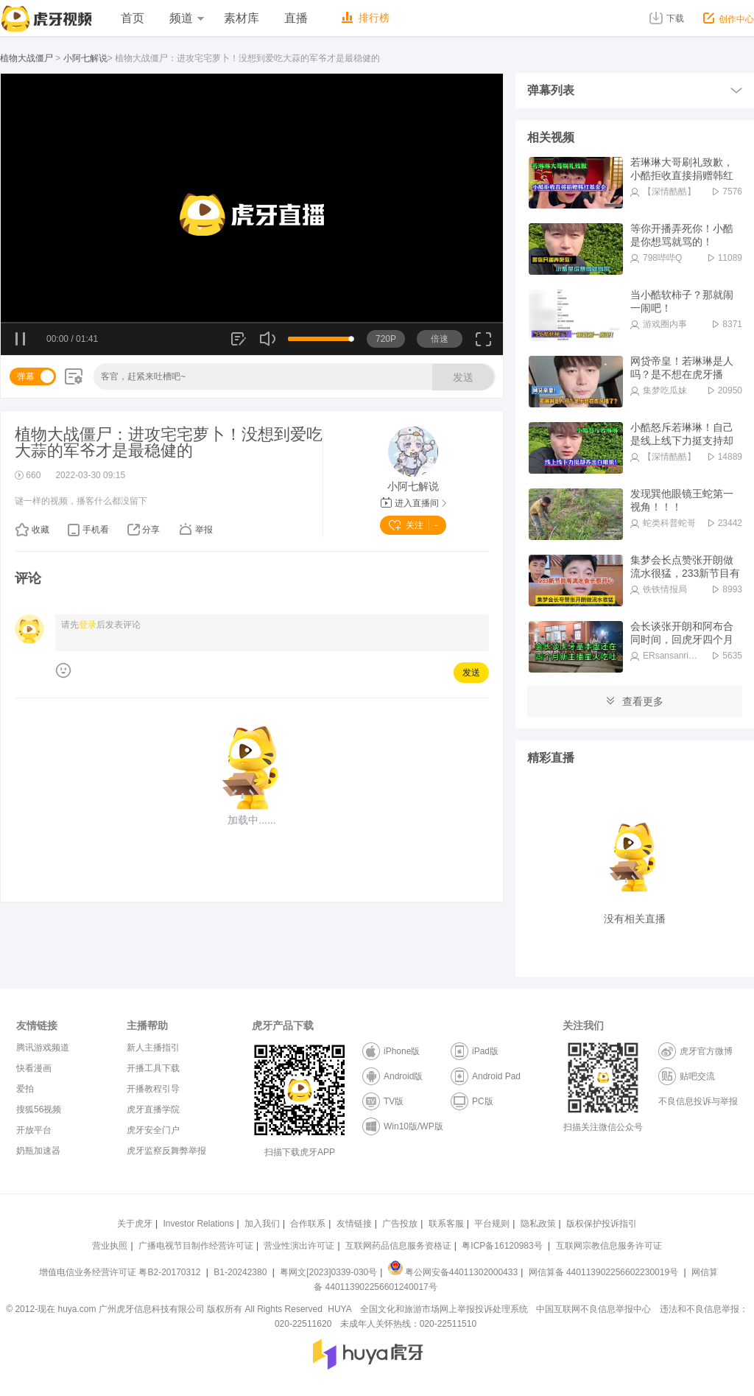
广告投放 (399, 1223)
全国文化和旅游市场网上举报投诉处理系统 (444, 1309)
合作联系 (307, 1223)
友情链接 (354, 1223)
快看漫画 (34, 1068)
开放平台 (34, 1130)
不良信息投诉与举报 (698, 1101)
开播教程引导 (153, 1089)
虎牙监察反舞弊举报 (166, 1151)
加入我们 (262, 1223)
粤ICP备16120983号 (502, 1246)
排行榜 (366, 18)
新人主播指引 (153, 1047)
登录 (87, 625)
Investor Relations (198, 1223)
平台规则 (492, 1223)
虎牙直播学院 (153, 1109)
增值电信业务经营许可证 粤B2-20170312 (121, 1272)
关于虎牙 (134, 1223)
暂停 (21, 340)
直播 (296, 18)
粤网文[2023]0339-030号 (328, 1272)
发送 (463, 377)
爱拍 (25, 1089)
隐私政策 (538, 1223)
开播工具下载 (153, 1068)
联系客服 (446, 1223)
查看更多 (634, 701)
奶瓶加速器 (38, 1151)
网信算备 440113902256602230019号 (603, 1272)
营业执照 (109, 1246)
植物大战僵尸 (26, 58)
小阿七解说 (85, 58)
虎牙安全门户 (153, 1130)
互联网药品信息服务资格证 (398, 1246)
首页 (132, 18)
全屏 (483, 344)
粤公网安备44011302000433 (453, 1272)
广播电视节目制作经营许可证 (195, 1246)
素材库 (241, 18)
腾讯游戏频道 (42, 1047)
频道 (186, 18)
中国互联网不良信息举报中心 (593, 1309)
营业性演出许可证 (299, 1246)
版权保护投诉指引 (601, 1223)
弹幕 (26, 376)
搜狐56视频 (38, 1109)
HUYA (339, 1309)
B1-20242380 (241, 1272)
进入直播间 (413, 503)
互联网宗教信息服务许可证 (609, 1246)
